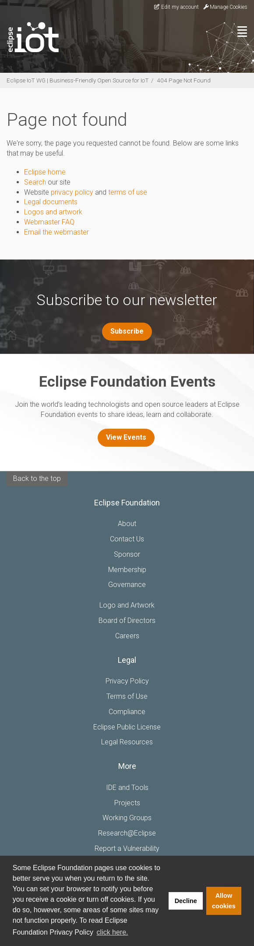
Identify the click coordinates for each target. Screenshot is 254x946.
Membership (127, 569)
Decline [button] (186, 900)
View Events (126, 437)
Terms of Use (127, 696)
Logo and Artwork (127, 605)
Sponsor (127, 554)
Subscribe (127, 331)
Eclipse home (45, 172)
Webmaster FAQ (49, 222)
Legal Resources (127, 742)
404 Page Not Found (184, 80)
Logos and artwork (53, 212)
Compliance (127, 712)
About (127, 523)
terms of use (127, 192)
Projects (127, 803)
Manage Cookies (225, 7)
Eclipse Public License (127, 727)
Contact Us (127, 539)
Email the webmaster (56, 232)
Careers (127, 636)
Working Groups (127, 818)
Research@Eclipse (127, 833)
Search (35, 182)
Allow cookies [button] (224, 901)
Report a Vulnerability (127, 848)
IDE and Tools (127, 787)
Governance (127, 584)
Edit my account (176, 7)
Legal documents (51, 202)
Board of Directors (127, 620)
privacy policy (72, 192)
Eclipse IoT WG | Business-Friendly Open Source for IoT (78, 80)
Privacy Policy (127, 681)
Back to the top (37, 478)
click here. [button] (112, 932)
